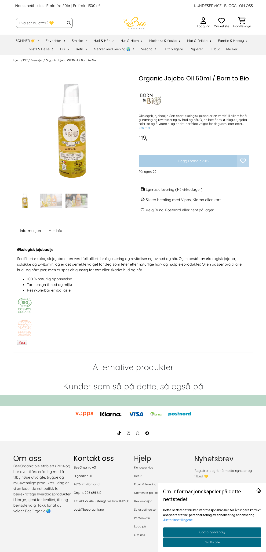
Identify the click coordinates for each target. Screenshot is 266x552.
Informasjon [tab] (30, 230)
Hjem (17, 60)
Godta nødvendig (212, 532)
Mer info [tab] (55, 230)
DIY (25, 60)
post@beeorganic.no (89, 509)
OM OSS (246, 5)
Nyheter (197, 49)
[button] (243, 161)
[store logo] (134, 23)
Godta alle (212, 542)
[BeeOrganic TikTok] (119, 433)
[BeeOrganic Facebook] (147, 433)
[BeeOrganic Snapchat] (138, 433)
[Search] (69, 23)
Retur (138, 476)
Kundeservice (143, 467)
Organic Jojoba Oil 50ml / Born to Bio (71, 60)
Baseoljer (37, 60)
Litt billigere (174, 49)
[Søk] (44, 23)
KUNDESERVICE (208, 5)
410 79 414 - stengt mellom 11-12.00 (104, 501)
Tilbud (215, 49)
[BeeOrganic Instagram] (128, 433)
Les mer (144, 128)
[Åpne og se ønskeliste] (221, 22)
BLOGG (230, 5)
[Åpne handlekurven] (242, 22)
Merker (231, 49)
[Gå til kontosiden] (203, 22)
